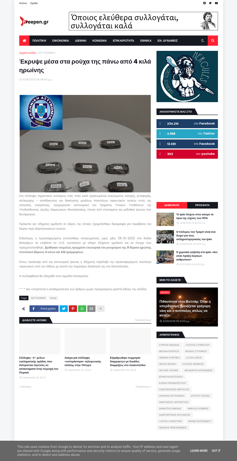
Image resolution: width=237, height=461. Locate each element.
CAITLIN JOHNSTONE (170, 421)
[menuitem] (24, 40)
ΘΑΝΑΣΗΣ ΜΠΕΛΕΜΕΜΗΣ (173, 427)
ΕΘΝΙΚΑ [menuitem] (145, 41)
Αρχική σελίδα (27, 53)
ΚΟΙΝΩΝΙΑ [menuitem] (99, 41)
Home (23, 3)
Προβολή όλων (143, 320)
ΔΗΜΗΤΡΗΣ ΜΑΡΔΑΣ (170, 408)
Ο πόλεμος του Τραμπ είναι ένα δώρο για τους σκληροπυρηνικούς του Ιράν (196, 235)
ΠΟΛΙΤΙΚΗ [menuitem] (39, 41)
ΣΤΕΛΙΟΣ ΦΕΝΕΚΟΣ (193, 364)
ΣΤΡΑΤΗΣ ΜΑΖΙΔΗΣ (169, 345)
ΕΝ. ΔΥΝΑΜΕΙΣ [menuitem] (168, 41)
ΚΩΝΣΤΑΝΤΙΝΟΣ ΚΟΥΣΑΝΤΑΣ (174, 414)
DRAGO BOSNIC (167, 364)
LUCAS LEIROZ (194, 357)
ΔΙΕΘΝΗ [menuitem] (80, 41)
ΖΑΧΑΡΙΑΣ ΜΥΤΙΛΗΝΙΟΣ (172, 395)
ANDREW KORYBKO (169, 357)
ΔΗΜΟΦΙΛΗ (171, 205)
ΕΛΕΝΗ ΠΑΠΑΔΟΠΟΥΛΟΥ (172, 383)
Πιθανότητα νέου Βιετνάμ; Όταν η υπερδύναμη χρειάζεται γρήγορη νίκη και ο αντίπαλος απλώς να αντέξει (185, 308)
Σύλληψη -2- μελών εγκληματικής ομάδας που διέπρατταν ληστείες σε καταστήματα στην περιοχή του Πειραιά (38, 365)
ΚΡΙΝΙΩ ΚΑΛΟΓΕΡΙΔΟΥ (171, 376)
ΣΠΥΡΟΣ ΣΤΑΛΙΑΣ (200, 395)
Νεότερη (26, 387)
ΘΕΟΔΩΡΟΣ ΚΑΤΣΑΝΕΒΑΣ (199, 370)
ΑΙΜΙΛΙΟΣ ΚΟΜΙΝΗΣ (198, 408)
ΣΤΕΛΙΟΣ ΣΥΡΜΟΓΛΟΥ (198, 345)
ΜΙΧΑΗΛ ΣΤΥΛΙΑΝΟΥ (196, 351)
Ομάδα (34, 3)
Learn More (199, 450)
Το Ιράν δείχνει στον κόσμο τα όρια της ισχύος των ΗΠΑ (194, 216)
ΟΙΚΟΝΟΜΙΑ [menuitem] (60, 41)
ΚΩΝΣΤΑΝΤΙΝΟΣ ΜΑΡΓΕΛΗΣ (174, 389)
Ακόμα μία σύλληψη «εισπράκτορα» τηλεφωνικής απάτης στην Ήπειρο (83, 361)
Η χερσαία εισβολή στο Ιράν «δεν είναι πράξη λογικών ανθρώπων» (197, 255)
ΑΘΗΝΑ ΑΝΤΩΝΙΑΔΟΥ (199, 421)
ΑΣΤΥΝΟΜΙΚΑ (47, 53)
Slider (53, 298)
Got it (216, 450)
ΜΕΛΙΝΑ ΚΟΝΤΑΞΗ (169, 351)
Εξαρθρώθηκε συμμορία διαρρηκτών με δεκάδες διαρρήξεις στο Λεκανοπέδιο (128, 361)
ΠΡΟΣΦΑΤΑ (202, 205)
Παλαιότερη (142, 387)
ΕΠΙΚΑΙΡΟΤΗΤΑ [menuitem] (123, 41)
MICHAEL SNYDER (168, 370)
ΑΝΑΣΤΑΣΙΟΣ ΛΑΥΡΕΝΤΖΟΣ (174, 402)
